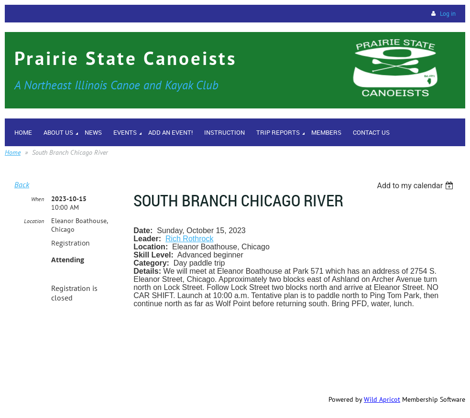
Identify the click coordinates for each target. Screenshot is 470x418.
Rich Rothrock (189, 239)
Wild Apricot (382, 399)
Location (34, 221)
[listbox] (416, 186)
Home (13, 152)
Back (21, 184)
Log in (448, 14)
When (37, 199)
